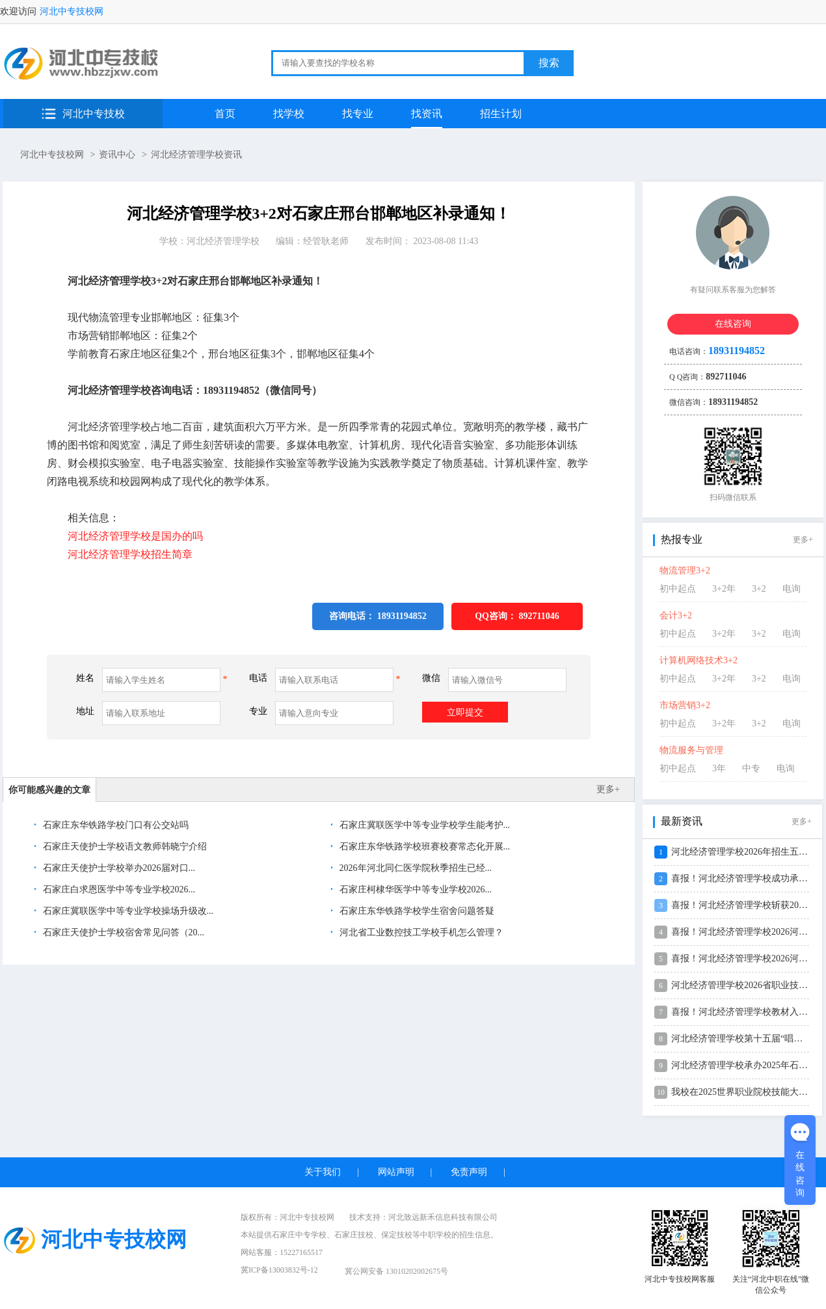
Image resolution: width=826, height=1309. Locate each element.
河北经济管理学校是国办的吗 (135, 536)
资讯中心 (117, 154)
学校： (209, 241)
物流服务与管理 (691, 750)
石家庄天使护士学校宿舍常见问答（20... (122, 932)
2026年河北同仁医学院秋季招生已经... (414, 868)
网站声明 (396, 1172)
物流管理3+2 (684, 570)
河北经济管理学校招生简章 (130, 554)
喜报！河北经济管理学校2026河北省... (747, 932)
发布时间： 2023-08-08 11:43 (422, 241)
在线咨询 (733, 324)
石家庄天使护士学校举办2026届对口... (117, 868)
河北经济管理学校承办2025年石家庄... (747, 1065)
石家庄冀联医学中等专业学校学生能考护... (423, 825)
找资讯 (426, 113)
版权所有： (287, 1217)
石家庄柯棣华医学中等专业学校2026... (414, 889)
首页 (225, 113)
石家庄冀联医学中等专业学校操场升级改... (126, 911)
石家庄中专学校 (299, 1234)
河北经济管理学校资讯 (196, 154)
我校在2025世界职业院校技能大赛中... (747, 1092)
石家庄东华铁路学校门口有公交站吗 (114, 825)
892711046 (539, 616)
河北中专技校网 (71, 11)
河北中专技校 (93, 113)
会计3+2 (675, 615)
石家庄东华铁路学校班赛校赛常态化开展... (423, 846)
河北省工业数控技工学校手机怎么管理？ (420, 932)
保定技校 (396, 1234)
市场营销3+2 (684, 705)
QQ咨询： (517, 616)
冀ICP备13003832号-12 (279, 1270)
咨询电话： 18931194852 (378, 616)
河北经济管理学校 (223, 241)
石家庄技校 (353, 1234)
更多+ (608, 789)
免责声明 (469, 1172)
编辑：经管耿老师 (312, 241)
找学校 (288, 113)
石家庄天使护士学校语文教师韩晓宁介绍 (123, 846)
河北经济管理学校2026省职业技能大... (747, 985)
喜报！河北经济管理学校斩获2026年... (747, 905)
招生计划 (501, 113)
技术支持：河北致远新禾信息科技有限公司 (423, 1217)
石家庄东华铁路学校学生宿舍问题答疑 (415, 911)
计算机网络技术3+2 (698, 660)
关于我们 (322, 1172)
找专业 (357, 113)
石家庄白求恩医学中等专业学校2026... (117, 889)
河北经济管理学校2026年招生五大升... (747, 852)
